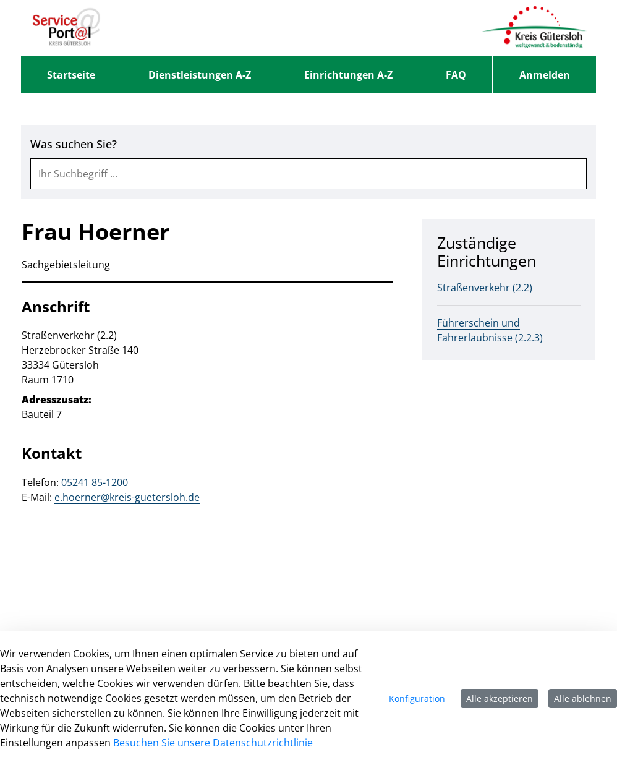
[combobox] (308, 173)
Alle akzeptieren (499, 698)
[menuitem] (71, 74)
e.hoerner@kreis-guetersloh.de (127, 497)
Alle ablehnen (582, 698)
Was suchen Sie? (73, 144)
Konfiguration (417, 698)
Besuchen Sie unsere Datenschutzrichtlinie (213, 743)
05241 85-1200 (94, 482)
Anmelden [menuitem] (544, 75)
